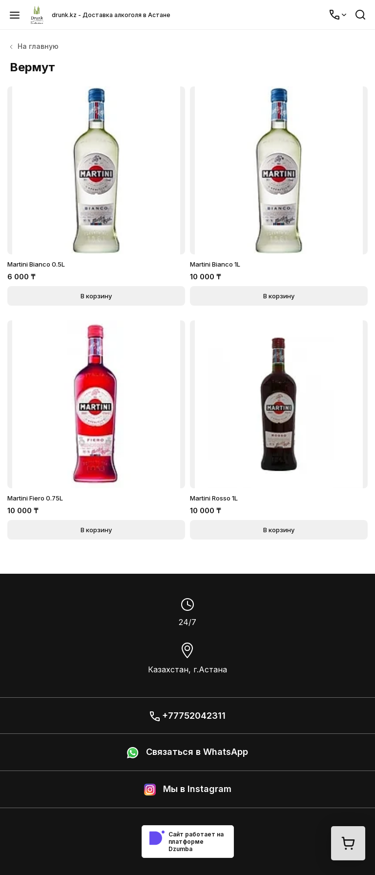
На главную (34, 46)
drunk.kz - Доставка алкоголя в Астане (111, 15)
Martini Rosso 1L (214, 498)
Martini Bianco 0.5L (36, 264)
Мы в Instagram (187, 789)
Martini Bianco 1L (215, 264)
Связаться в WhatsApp (187, 752)
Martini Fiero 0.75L (35, 498)
